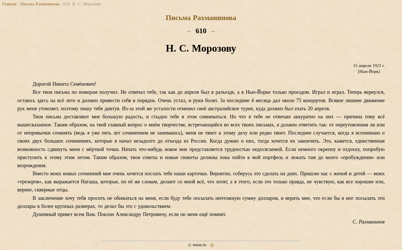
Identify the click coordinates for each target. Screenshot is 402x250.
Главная (9, 3)
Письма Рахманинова (39, 3)
